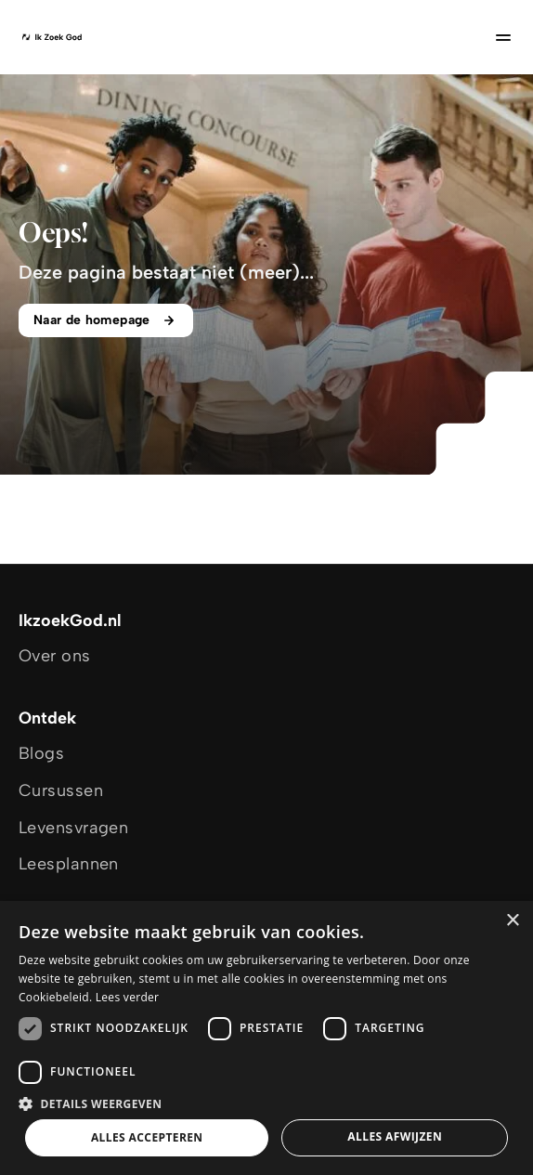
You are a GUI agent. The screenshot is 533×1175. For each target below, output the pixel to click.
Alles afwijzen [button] (394, 1136)
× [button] (512, 921)
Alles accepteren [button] (147, 1137)
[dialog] (266, 1038)
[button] (266, 1103)
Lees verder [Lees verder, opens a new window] (128, 997)
